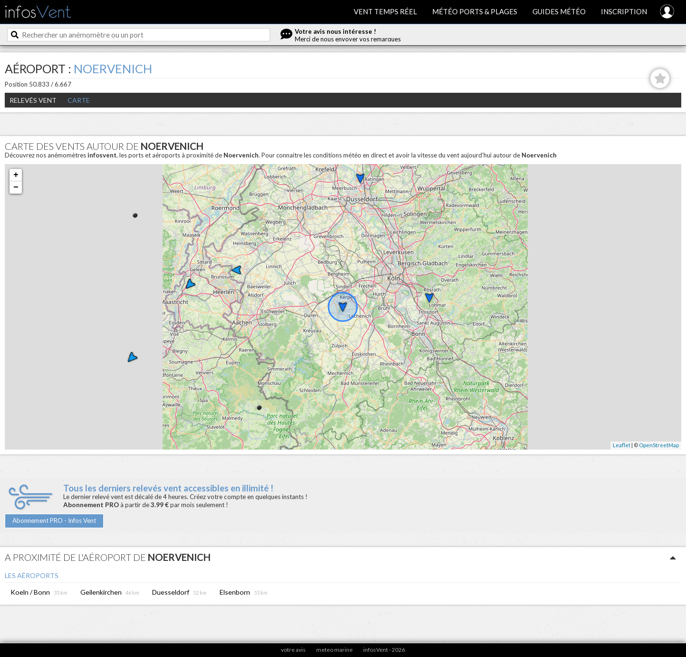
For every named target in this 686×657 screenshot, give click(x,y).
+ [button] (16, 175)
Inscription (624, 11)
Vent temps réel (385, 11)
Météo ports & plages (474, 11)
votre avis (293, 649)
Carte (79, 100)
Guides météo (559, 11)
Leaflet (621, 445)
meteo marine (334, 649)
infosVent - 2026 (384, 649)
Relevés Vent (33, 100)
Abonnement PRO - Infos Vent (54, 520)
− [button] (16, 187)
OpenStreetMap (659, 445)
